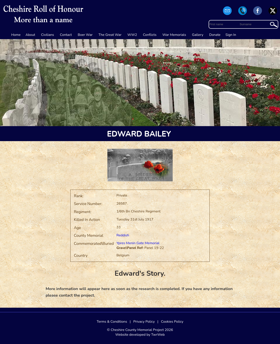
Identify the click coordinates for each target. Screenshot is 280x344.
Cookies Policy (172, 321)
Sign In (231, 34)
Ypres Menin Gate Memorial (138, 243)
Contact (66, 34)
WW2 (132, 34)
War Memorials (174, 34)
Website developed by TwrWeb (140, 334)
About (30, 34)
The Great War (109, 34)
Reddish (122, 235)
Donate (215, 34)
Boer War (85, 34)
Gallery (197, 34)
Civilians (47, 34)
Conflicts (149, 34)
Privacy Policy (144, 321)
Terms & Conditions (112, 321)
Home (16, 34)
